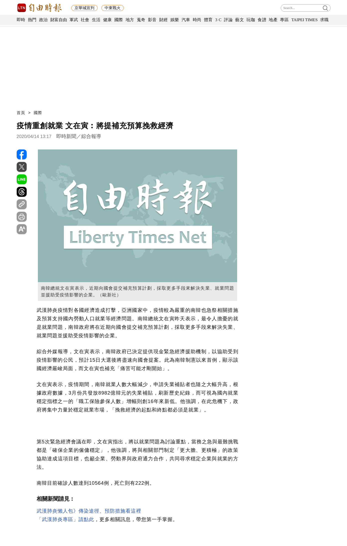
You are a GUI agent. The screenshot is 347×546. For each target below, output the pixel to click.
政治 (43, 19)
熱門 (32, 19)
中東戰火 (113, 8)
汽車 (186, 19)
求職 (324, 19)
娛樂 (174, 19)
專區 (284, 19)
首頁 (21, 113)
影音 (152, 19)
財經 (163, 19)
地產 (273, 19)
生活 (96, 19)
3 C (218, 19)
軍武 (73, 19)
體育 (208, 19)
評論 (228, 19)
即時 (21, 19)
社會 (85, 19)
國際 (118, 19)
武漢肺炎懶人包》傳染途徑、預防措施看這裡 (89, 511)
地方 (130, 19)
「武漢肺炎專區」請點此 (65, 519)
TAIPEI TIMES (304, 19)
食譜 (262, 19)
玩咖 (250, 19)
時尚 (197, 19)
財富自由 (58, 19)
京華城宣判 (84, 8)
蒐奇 (141, 19)
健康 (107, 19)
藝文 (239, 19)
